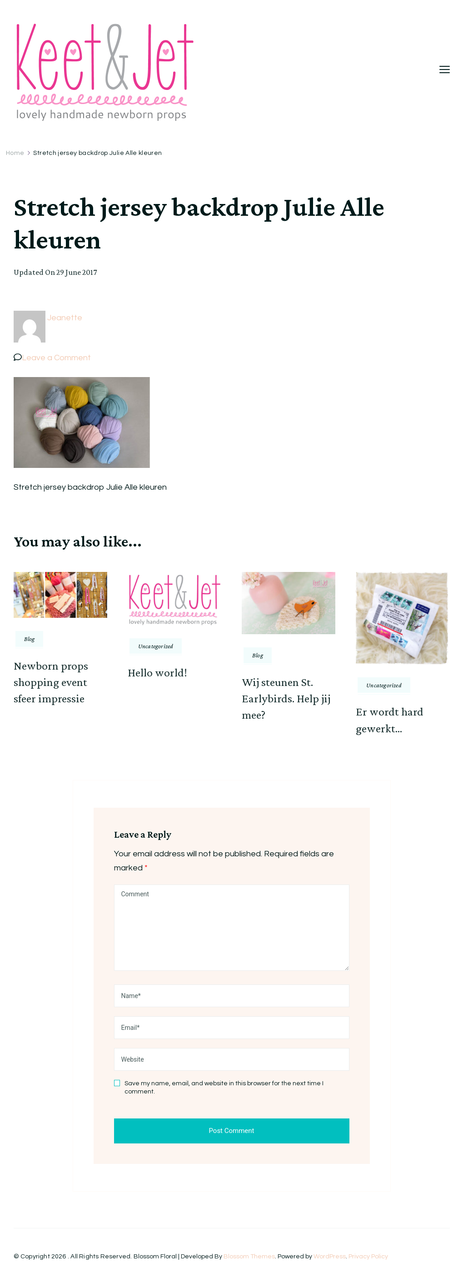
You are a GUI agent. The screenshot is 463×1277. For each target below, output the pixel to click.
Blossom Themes (249, 1256)
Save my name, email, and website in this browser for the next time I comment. (224, 1087)
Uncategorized (156, 646)
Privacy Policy (368, 1256)
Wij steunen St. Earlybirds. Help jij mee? (286, 699)
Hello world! (157, 672)
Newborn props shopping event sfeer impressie (51, 682)
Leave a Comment (56, 357)
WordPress (330, 1256)
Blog (29, 638)
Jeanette (64, 317)
